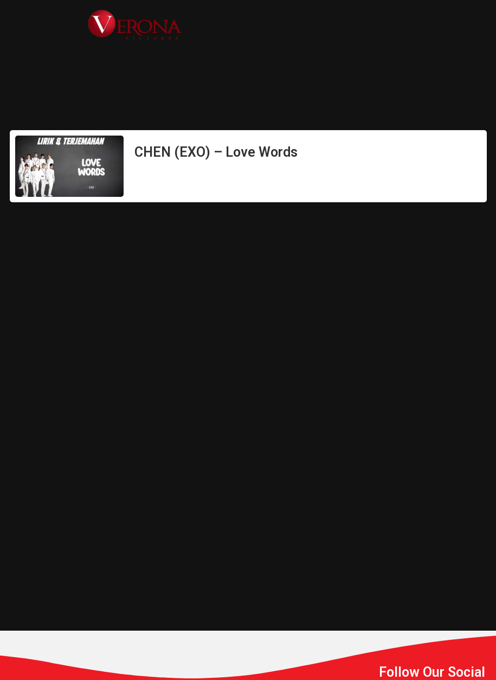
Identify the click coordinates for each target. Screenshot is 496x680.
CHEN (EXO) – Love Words (216, 152)
